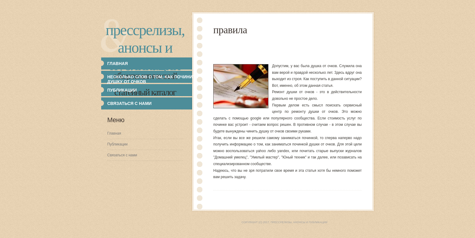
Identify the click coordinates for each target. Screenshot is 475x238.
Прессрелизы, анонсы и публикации (145, 47)
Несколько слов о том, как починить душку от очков (152, 79)
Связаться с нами (129, 103)
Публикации (117, 144)
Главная (114, 133)
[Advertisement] (323, 49)
